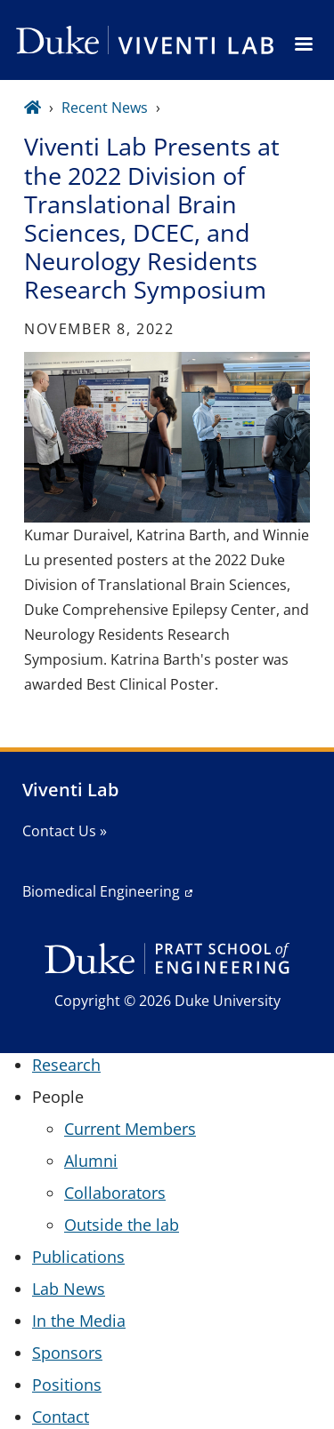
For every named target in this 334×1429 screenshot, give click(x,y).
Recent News (104, 107)
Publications (78, 1256)
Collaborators (115, 1192)
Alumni (91, 1160)
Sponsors (67, 1352)
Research (66, 1064)
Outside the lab (121, 1224)
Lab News (68, 1288)
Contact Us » (64, 831)
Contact (60, 1416)
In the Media (79, 1320)
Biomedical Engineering (101, 891)
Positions (67, 1384)
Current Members (130, 1128)
